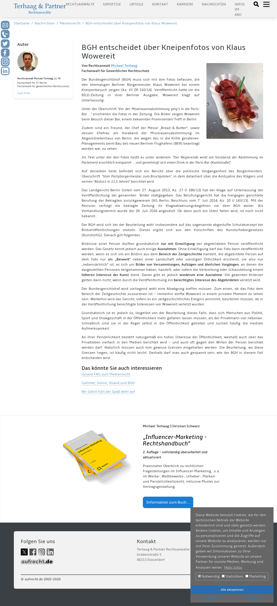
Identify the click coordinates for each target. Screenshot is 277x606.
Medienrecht (70, 23)
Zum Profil (23, 93)
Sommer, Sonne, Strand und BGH (108, 383)
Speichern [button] (211, 598)
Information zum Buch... (168, 502)
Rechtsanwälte (80, 4)
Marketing (255, 576)
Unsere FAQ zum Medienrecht (106, 374)
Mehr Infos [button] (233, 567)
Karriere (185, 4)
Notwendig (209, 576)
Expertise (112, 4)
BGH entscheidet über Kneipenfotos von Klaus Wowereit (131, 23)
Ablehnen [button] (252, 598)
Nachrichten (214, 4)
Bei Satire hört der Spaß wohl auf (108, 391)
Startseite (22, 23)
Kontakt (160, 4)
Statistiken (232, 576)
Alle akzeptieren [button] (232, 590)
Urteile (136, 4)
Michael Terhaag (124, 66)
